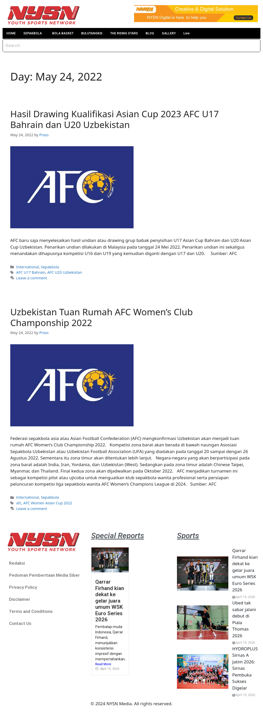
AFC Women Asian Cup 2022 (47, 503)
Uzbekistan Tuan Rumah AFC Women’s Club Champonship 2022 (101, 317)
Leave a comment (31, 278)
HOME (11, 33)
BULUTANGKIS (91, 33)
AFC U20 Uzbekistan (64, 272)
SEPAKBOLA (32, 33)
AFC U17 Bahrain (30, 272)
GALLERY (169, 33)
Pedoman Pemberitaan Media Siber (44, 575)
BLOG (150, 33)
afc (18, 503)
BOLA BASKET (62, 33)
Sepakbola (50, 266)
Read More (103, 664)
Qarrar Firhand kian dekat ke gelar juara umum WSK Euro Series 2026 (109, 601)
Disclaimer (19, 599)
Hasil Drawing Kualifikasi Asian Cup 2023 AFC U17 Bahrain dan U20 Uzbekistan (114, 119)
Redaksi (17, 563)
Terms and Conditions (31, 611)
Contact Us (20, 623)
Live (186, 33)
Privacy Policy (23, 587)
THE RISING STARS (124, 33)
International (27, 266)
